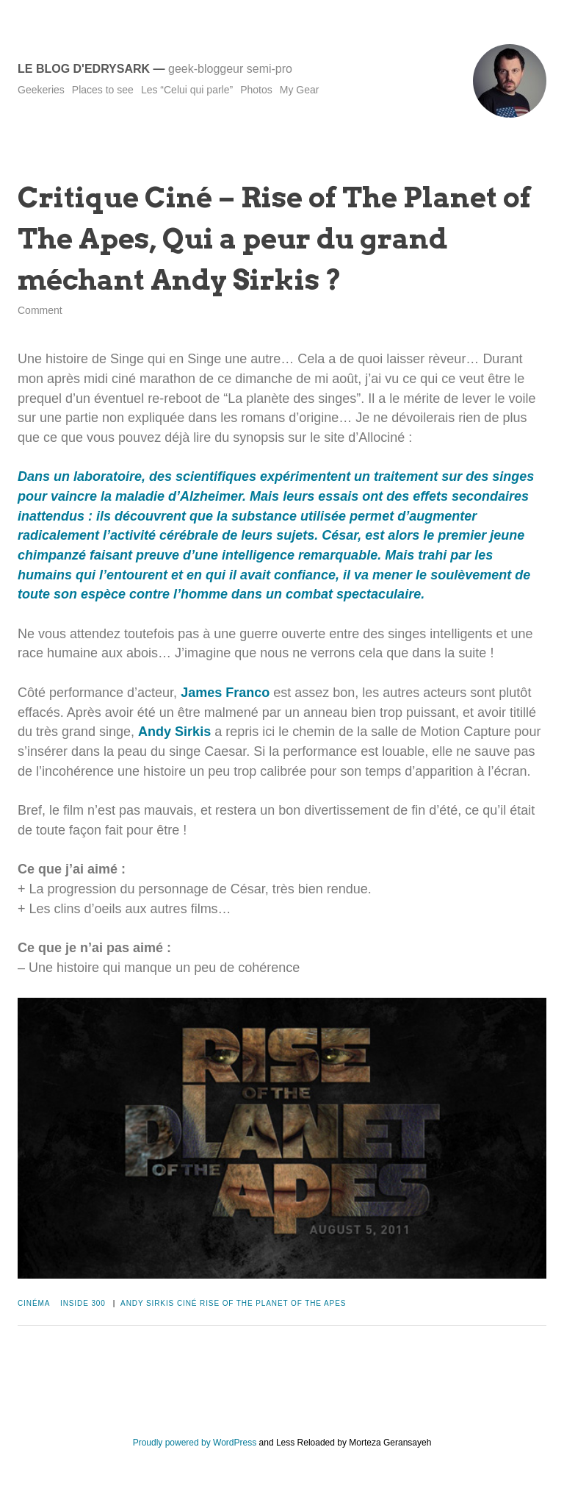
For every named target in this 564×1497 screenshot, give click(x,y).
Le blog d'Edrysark (84, 68)
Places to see (103, 90)
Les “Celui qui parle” (187, 90)
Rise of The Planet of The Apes (273, 1303)
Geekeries (41, 90)
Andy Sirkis (174, 731)
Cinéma (34, 1303)
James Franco (225, 692)
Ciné (187, 1303)
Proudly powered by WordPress (195, 1442)
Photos (256, 90)
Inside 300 (83, 1303)
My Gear (299, 90)
